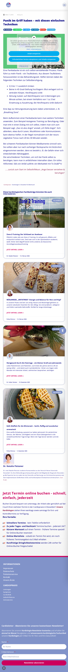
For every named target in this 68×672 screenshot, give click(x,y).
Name (4, 642)
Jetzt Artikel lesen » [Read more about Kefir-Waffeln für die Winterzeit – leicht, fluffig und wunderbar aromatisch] (15, 445)
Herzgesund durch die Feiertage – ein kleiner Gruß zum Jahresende (34, 363)
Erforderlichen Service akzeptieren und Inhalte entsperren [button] (34, 59)
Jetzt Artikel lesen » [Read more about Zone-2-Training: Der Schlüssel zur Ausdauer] (15, 250)
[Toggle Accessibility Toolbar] (62, 330)
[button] (64, 5)
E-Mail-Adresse (8, 652)
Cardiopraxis (7, 184)
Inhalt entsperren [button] (34, 54)
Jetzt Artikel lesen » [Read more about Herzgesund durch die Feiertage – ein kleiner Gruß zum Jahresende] (15, 376)
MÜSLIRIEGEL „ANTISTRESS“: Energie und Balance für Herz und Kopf (34, 300)
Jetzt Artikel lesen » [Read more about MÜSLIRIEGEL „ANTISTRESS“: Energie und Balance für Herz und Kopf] (15, 313)
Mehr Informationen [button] (34, 49)
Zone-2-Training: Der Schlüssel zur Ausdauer (24, 234)
